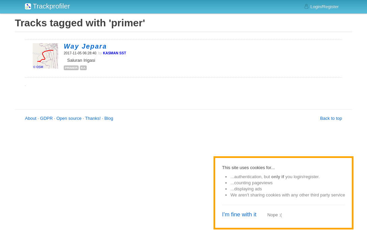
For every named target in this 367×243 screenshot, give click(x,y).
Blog (108, 118)
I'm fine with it (239, 214)
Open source (68, 118)
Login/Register (321, 6)
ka (83, 68)
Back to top (331, 118)
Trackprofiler (47, 6)
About (30, 118)
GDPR (46, 118)
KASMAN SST (114, 53)
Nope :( (274, 214)
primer (71, 68)
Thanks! (93, 118)
